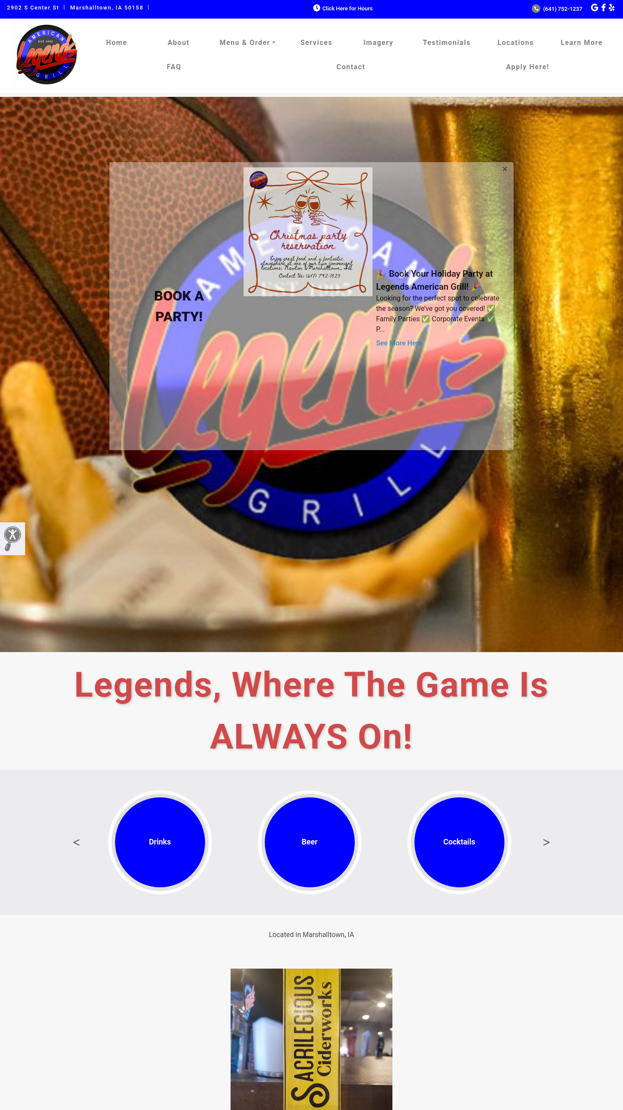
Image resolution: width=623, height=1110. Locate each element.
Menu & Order (244, 42)
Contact (351, 67)
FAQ (174, 67)
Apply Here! (527, 67)
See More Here (399, 343)
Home (116, 42)
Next (546, 842)
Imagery (378, 42)
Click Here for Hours (342, 8)
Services (316, 42)
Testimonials (447, 42)
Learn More (582, 42)
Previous (76, 842)
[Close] (504, 167)
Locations (516, 42)
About (178, 42)
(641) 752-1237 (557, 9)
